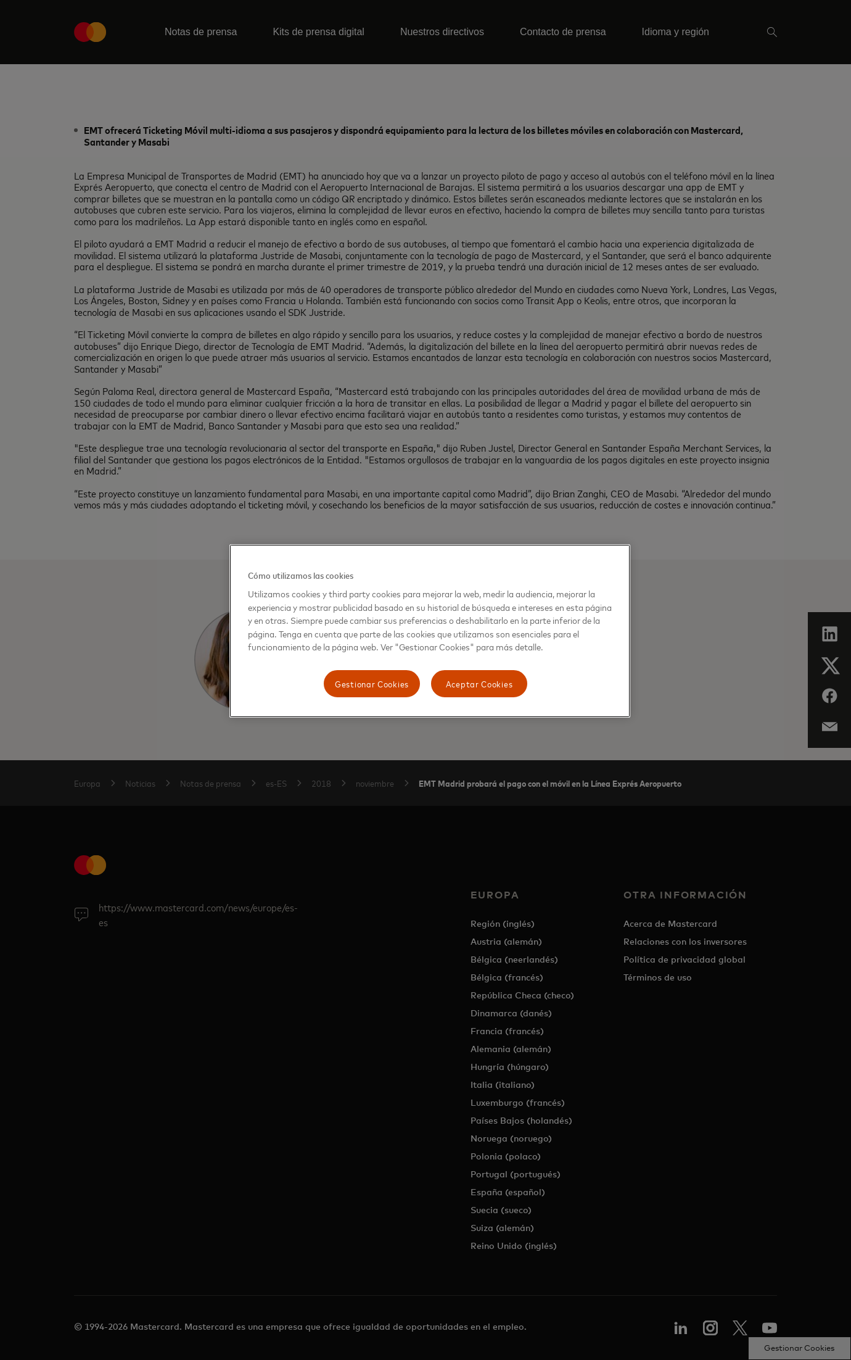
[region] (429, 631)
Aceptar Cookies (479, 683)
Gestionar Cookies (372, 683)
